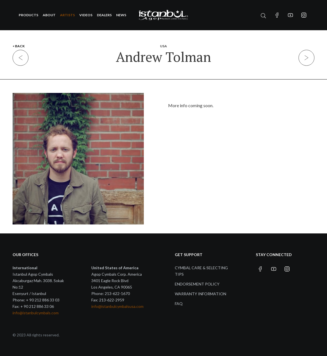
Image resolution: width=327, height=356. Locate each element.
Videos (85, 15)
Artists (67, 15)
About (49, 15)
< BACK (19, 46)
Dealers (104, 15)
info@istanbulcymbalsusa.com (117, 306)
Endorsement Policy (197, 284)
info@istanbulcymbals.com (36, 312)
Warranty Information (200, 293)
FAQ (179, 303)
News (121, 15)
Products (28, 15)
